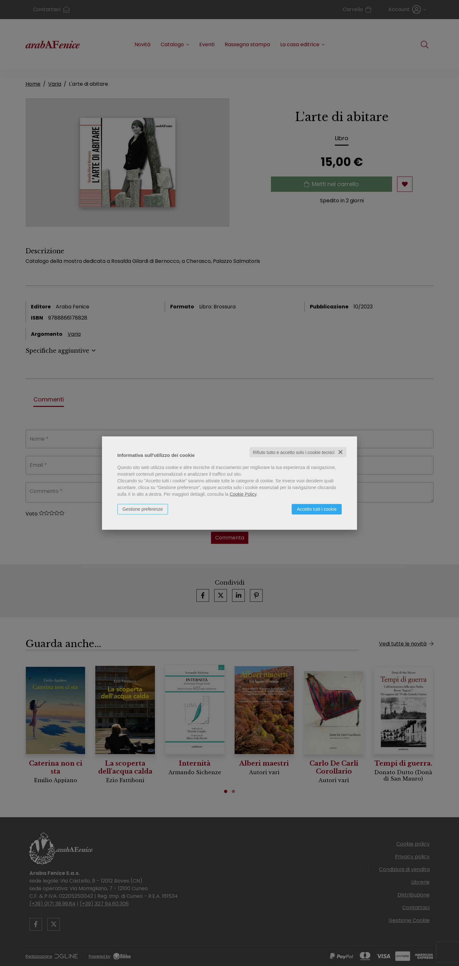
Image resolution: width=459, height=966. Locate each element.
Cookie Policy (243, 493)
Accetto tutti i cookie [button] (317, 508)
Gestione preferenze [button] (142, 508)
